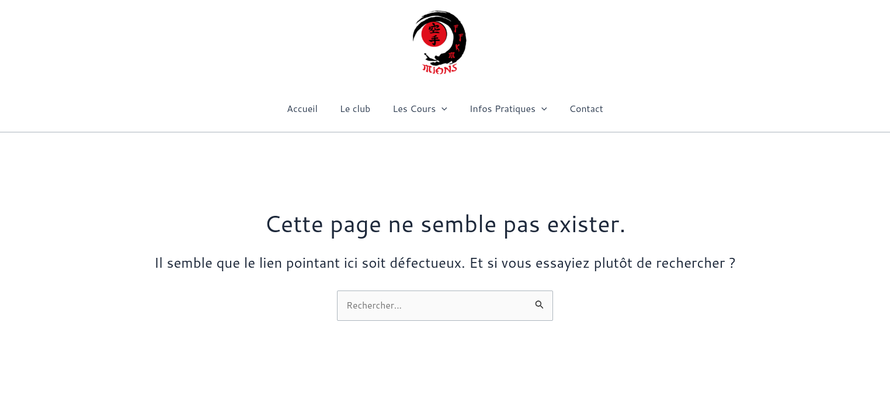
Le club (358, 108)
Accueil (309, 108)
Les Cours (419, 108)
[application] (441, 108)
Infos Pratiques (505, 108)
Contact (579, 108)
